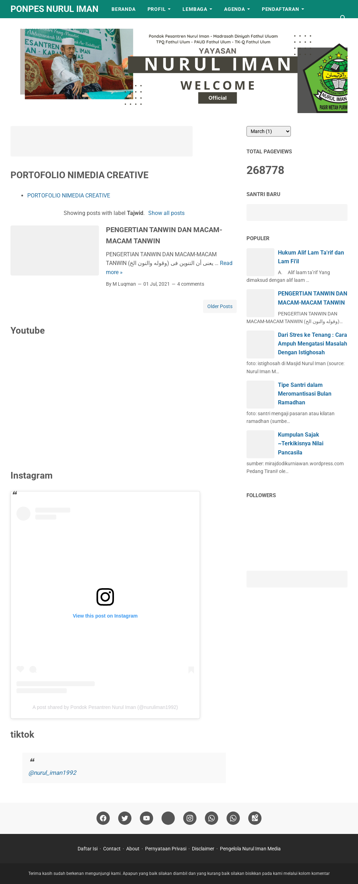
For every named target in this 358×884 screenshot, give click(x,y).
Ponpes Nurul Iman (54, 9)
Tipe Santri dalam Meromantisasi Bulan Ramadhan (304, 394)
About (132, 848)
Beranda (124, 9)
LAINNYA (27, 27)
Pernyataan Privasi (165, 848)
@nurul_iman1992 (52, 772)
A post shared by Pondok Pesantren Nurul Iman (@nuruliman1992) (105, 707)
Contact (112, 848)
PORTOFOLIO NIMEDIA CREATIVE (68, 195)
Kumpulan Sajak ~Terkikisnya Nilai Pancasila (300, 443)
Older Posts (219, 306)
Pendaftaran (280, 9)
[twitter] (124, 818)
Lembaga (194, 9)
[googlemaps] (255, 818)
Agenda (234, 9)
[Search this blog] (343, 18)
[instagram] (189, 818)
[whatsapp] (211, 818)
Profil (157, 9)
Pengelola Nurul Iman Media (250, 848)
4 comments (190, 284)
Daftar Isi (88, 848)
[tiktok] (168, 818)
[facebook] (103, 818)
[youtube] (146, 818)
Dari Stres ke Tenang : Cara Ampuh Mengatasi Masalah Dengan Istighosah (312, 344)
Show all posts (166, 213)
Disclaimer (203, 848)
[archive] (268, 131)
